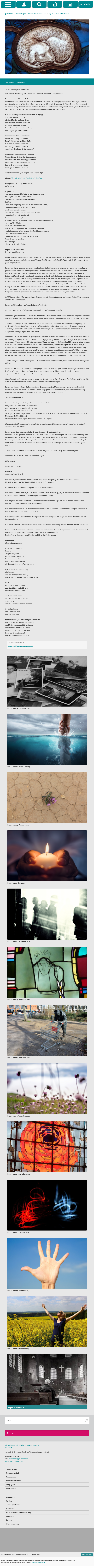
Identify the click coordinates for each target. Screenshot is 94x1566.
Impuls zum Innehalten (37, 13)
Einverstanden (87, 1554)
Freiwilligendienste (13, 1542)
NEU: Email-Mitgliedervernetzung (18, 1550)
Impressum (9, 1499)
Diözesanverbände (13, 1511)
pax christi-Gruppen (13, 1518)
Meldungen (10, 1535)
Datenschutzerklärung (38, 1563)
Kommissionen (11, 1514)
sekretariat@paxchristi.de (18, 1496)
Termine (9, 1538)
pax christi (9, 13)
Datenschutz (19, 1499)
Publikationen (11, 1526)
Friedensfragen (20, 13)
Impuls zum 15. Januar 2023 (58, 13)
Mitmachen (10, 1546)
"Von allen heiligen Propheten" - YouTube (27, 178)
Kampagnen (10, 1522)
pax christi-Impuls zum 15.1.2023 (20, 646)
